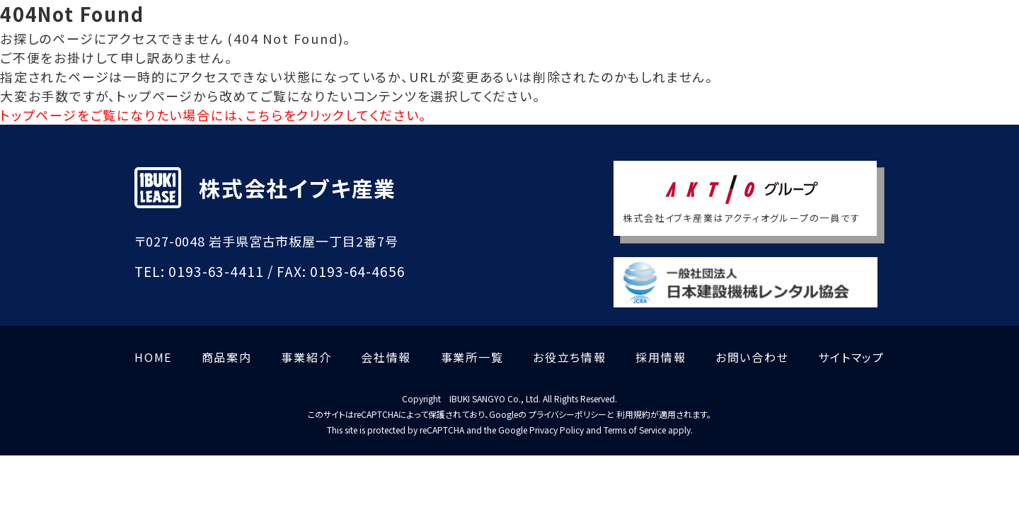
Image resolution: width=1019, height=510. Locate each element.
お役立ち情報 (569, 357)
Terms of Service (635, 430)
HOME (153, 357)
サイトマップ (851, 357)
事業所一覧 (472, 357)
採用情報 (660, 357)
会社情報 (386, 357)
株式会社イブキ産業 (297, 187)
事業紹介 (306, 357)
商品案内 (227, 357)
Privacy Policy (556, 430)
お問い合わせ (752, 357)
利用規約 (633, 414)
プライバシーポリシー (567, 414)
